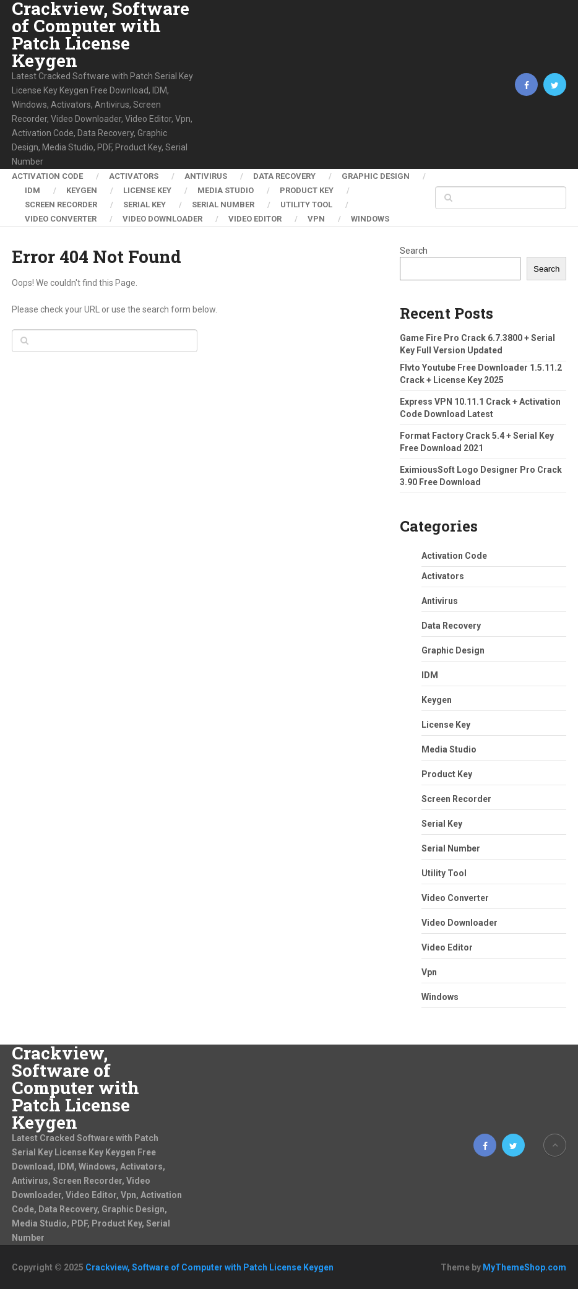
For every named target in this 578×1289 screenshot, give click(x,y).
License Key (147, 190)
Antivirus (205, 176)
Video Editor (255, 218)
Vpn (316, 218)
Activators (133, 176)
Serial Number (223, 204)
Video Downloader (162, 218)
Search (414, 251)
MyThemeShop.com (524, 1267)
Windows (370, 218)
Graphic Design (376, 176)
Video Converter (61, 218)
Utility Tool (306, 204)
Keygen (81, 190)
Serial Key (144, 204)
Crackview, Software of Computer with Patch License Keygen (100, 34)
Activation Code (47, 176)
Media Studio (225, 190)
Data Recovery (284, 176)
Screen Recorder (61, 204)
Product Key (307, 190)
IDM (32, 190)
